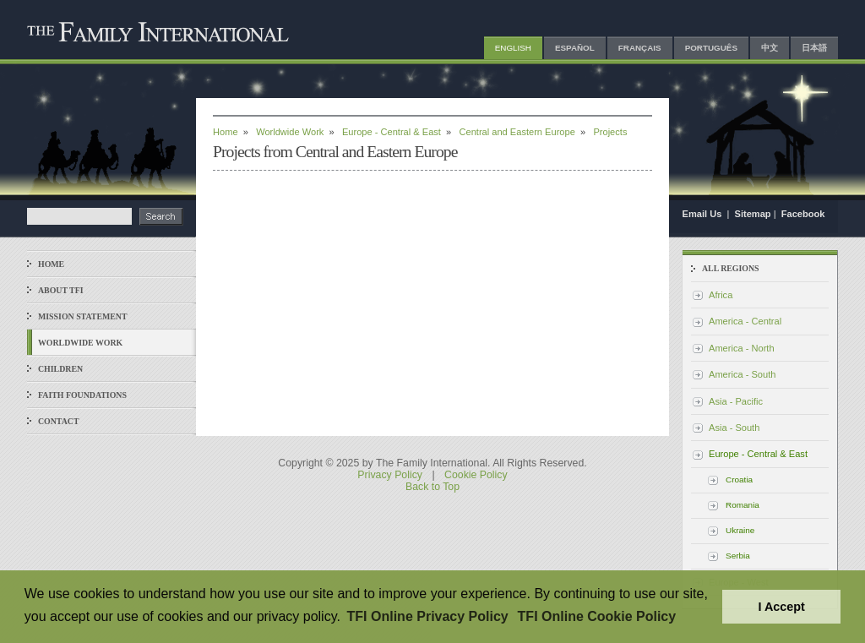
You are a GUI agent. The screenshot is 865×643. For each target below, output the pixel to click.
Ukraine (740, 530)
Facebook (803, 214)
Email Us (704, 214)
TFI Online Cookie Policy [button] (597, 616)
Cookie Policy (476, 475)
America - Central (745, 321)
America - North (742, 348)
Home (51, 264)
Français (639, 47)
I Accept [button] (781, 606)
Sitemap (753, 214)
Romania (742, 504)
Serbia (738, 555)
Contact (58, 421)
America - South (742, 374)
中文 (769, 47)
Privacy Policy (389, 475)
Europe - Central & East (391, 132)
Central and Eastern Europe (517, 132)
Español (575, 47)
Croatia (739, 479)
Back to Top (432, 487)
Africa (720, 295)
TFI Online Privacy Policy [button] (428, 616)
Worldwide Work (80, 342)
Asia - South (734, 427)
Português (711, 47)
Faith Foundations (82, 395)
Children (60, 368)
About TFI (61, 290)
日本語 (814, 47)
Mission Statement (82, 316)
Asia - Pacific (736, 401)
